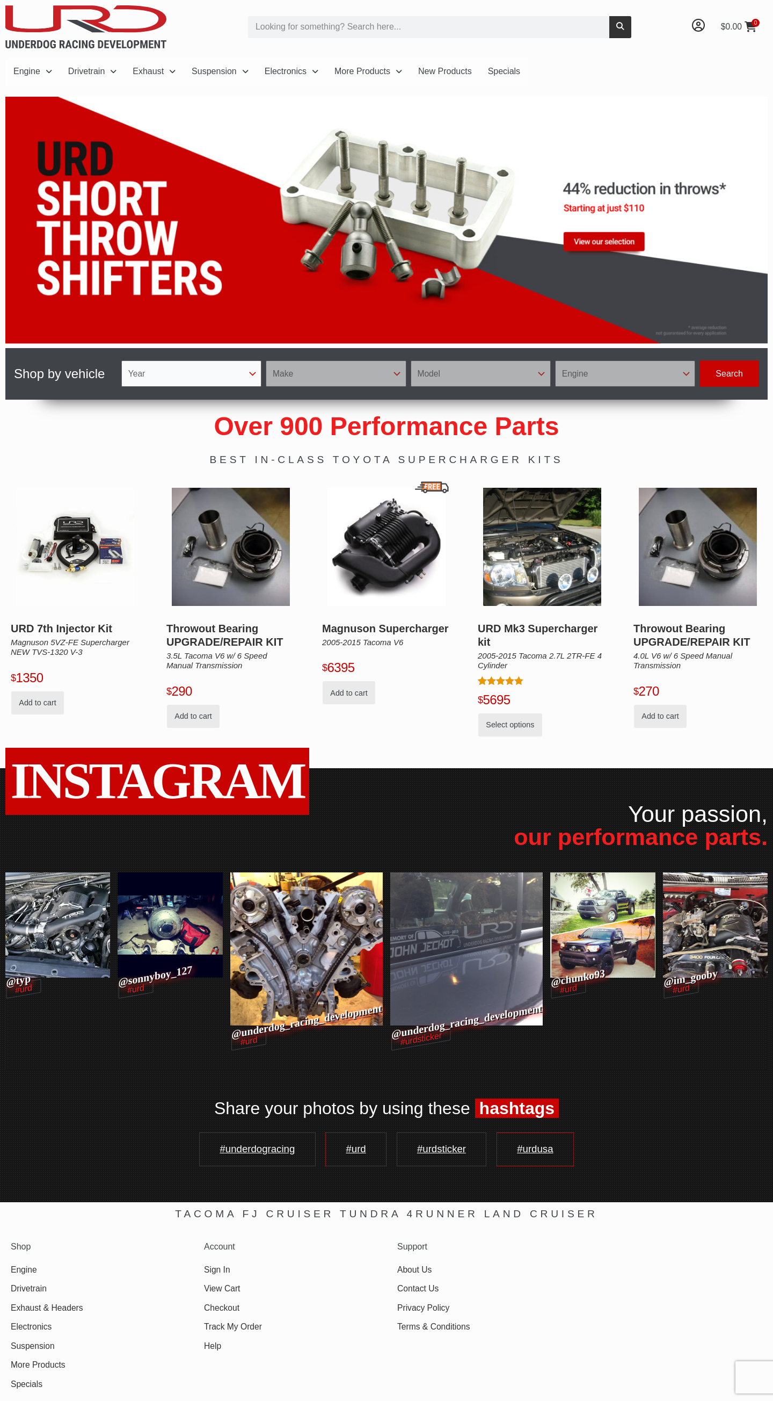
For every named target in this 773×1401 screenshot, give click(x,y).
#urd (353, 1151)
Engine (32, 71)
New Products (445, 71)
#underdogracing (248, 1151)
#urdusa (546, 1151)
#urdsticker (445, 1151)
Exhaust (154, 71)
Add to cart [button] (37, 702)
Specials (504, 71)
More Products (368, 71)
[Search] (620, 27)
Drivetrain (92, 71)
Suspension (220, 71)
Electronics (291, 71)
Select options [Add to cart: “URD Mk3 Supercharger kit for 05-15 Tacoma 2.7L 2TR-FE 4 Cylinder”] (510, 724)
